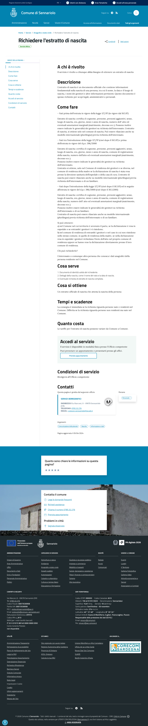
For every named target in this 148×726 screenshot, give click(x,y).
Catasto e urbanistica (49, 578)
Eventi (123, 559)
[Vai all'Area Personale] (124, 3)
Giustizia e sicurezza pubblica (80, 559)
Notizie (100, 559)
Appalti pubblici (47, 571)
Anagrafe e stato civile (43, 32)
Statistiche (11, 695)
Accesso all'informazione (92, 23)
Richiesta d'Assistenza (15, 665)
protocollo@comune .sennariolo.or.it (26, 612)
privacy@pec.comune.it (88, 623)
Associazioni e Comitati (130, 585)
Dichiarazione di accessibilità (17, 646)
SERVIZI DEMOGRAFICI (71, 398)
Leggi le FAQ (12, 654)
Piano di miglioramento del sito (19, 650)
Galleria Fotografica (128, 571)
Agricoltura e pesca (48, 559)
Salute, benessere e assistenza (81, 571)
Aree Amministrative (15, 563)
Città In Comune (120, 716)
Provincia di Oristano (49, 650)
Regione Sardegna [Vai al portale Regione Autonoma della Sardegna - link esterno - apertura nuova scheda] (20, 3)
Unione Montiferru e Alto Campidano (89, 643)
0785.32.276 (77, 408)
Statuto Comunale (14, 672)
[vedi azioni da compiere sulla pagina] (122, 41)
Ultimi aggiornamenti (15, 691)
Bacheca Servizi (13, 669)
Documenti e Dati (13, 571)
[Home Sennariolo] (32, 13)
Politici (9, 582)
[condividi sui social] (110, 41)
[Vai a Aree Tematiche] (99, 3)
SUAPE (77, 654)
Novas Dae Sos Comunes (84, 650)
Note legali (11, 680)
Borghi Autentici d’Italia (84, 658)
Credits (9, 687)
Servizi (28, 32)
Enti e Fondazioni (13, 574)
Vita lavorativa (74, 582)
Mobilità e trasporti (76, 567)
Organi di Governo (14, 559)
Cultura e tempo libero (49, 582)
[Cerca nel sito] (136, 13)
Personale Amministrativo (17, 578)
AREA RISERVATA (72, 722)
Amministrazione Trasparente (18, 643)
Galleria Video (126, 574)
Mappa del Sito (12, 698)
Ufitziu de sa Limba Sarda (84, 646)
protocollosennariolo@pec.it (22, 609)
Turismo (72, 578)
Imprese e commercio (77, 563)
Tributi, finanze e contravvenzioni (81, 574)
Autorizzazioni (46, 574)
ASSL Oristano (46, 654)
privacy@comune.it (87, 620)
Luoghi (123, 563)
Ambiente (45, 563)
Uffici (9, 567)
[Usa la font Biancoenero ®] (75, 3)
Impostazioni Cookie (14, 683)
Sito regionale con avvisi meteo (53, 643)
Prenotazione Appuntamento (18, 658)
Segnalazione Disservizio (16, 661)
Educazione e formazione (50, 585)
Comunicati (102, 567)
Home (20, 32)
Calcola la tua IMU (48, 658)
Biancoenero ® (83, 719)
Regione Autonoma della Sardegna (54, 646)
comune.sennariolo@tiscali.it (80, 411)
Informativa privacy (14, 676)
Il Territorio (125, 567)
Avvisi (100, 563)
